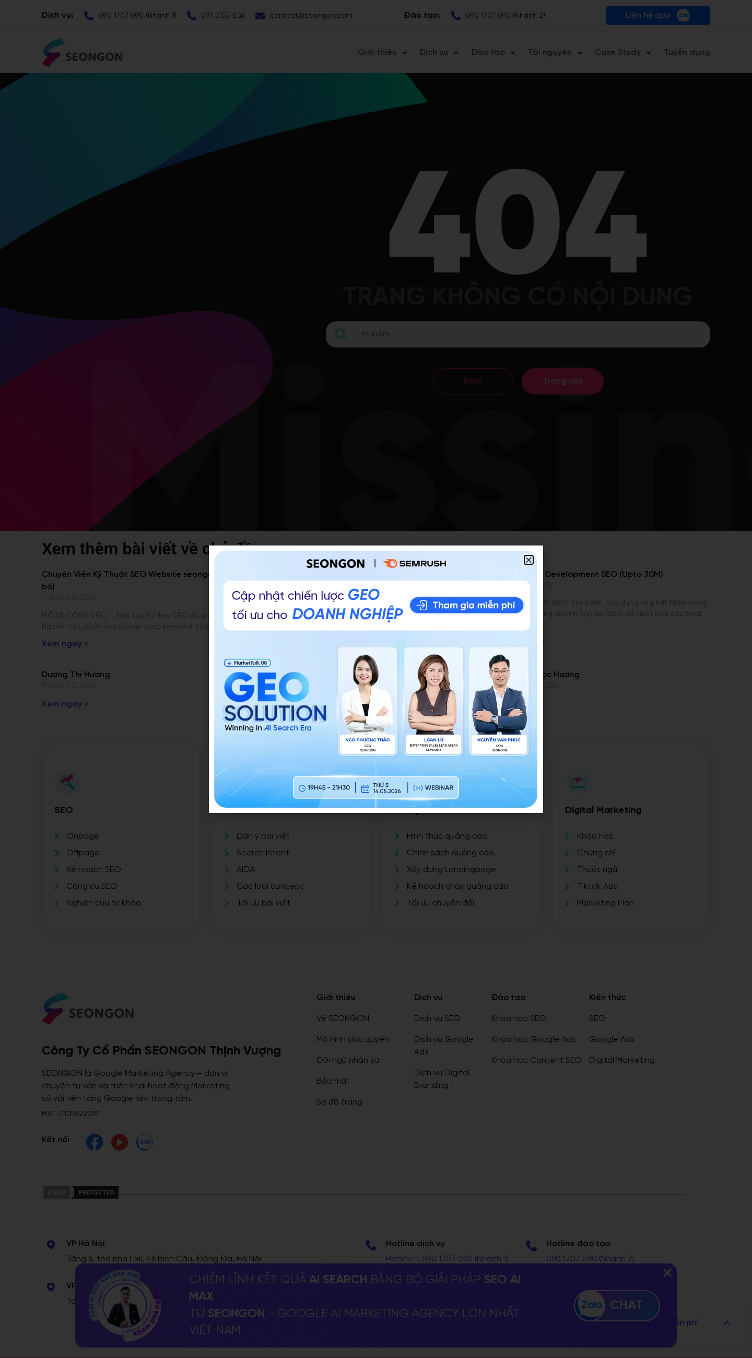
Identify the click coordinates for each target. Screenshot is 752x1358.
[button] (529, 560)
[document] (376, 679)
